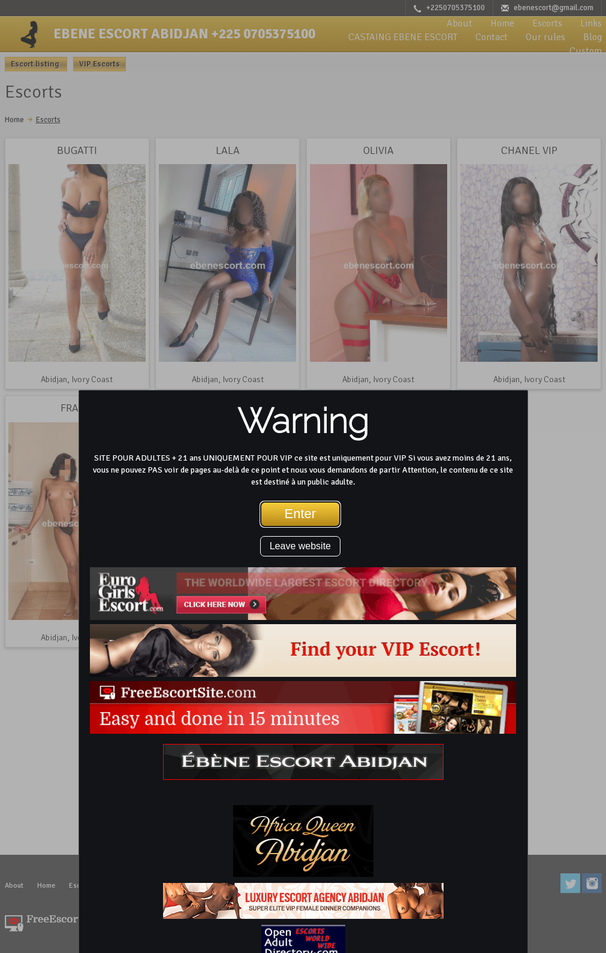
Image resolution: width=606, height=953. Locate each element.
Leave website (300, 546)
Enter (300, 513)
